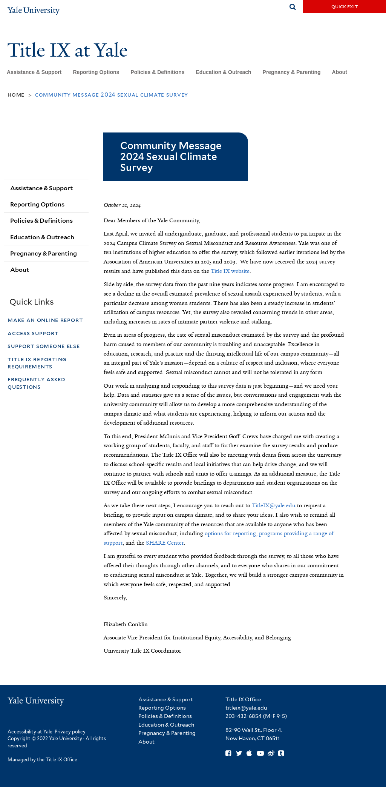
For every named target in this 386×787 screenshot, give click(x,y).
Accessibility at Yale (30, 732)
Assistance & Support (34, 72)
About (339, 72)
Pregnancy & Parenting (292, 72)
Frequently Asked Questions (36, 383)
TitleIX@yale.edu (274, 505)
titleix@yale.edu (246, 708)
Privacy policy (70, 732)
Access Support (34, 333)
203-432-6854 (243, 716)
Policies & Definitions (157, 72)
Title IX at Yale (69, 50)
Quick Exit (344, 6)
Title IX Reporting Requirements (37, 363)
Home (16, 94)
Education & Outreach (223, 72)
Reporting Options (96, 72)
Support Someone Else (44, 346)
